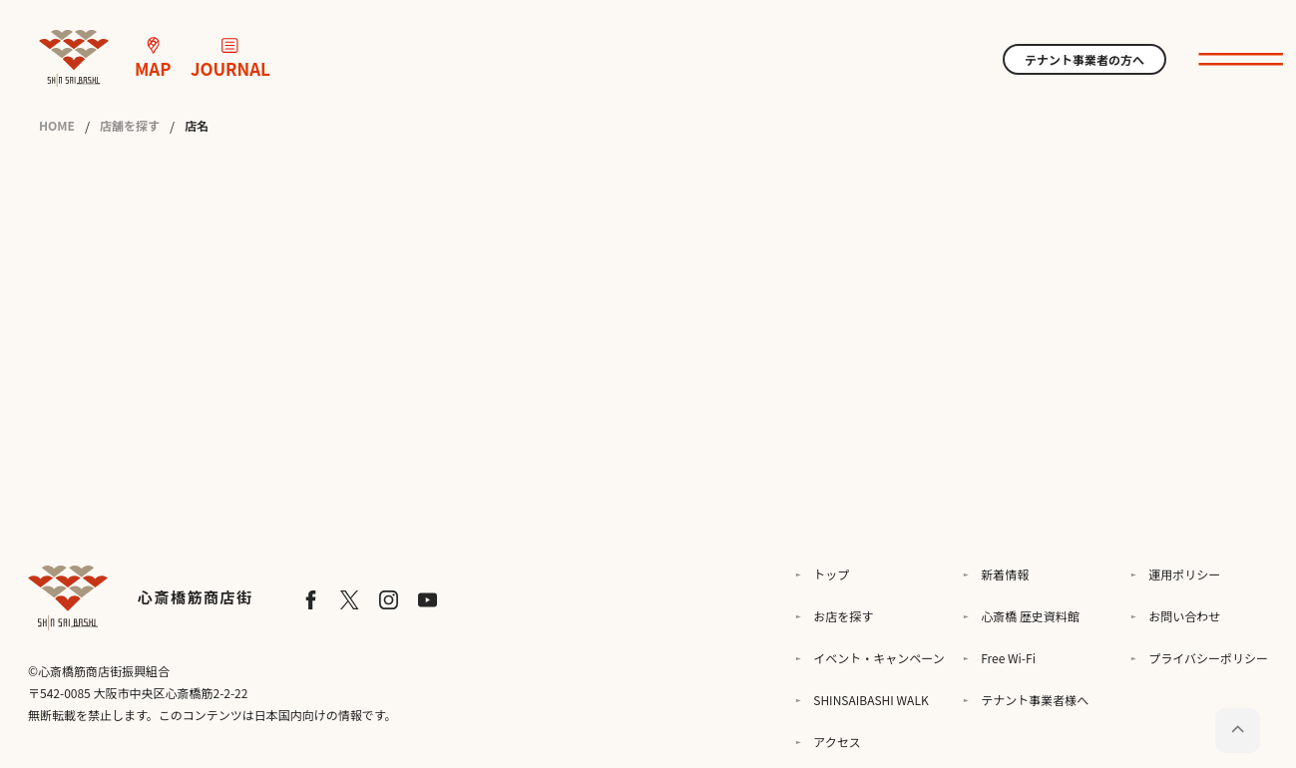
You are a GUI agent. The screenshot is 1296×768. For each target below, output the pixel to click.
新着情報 (1005, 574)
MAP (153, 59)
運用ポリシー (1184, 574)
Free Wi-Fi (1008, 657)
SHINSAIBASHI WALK (870, 699)
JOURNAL (230, 59)
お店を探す (843, 615)
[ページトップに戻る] (1237, 730)
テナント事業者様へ (1034, 699)
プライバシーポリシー (1208, 657)
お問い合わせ (1184, 615)
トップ (831, 574)
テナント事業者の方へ (1084, 59)
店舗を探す (130, 126)
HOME (57, 126)
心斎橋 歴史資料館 (1030, 615)
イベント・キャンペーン (878, 657)
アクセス (836, 741)
